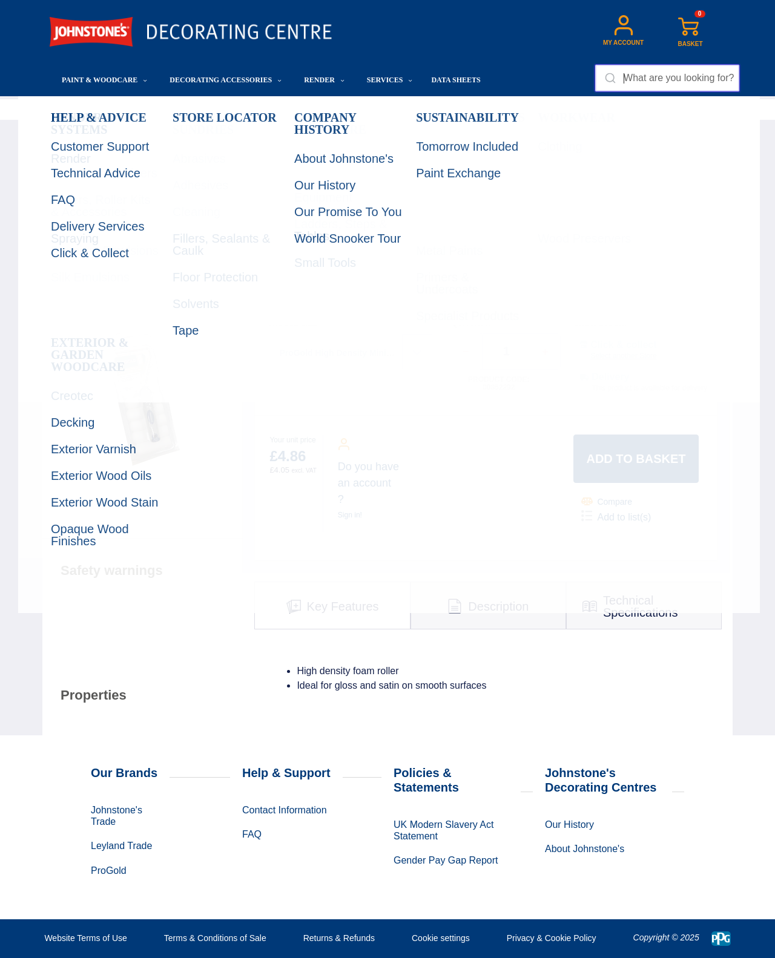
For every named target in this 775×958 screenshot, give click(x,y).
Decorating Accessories (226, 80)
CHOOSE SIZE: (293, 323)
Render (324, 80)
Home (61, 109)
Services (390, 80)
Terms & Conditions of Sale (215, 938)
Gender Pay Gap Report (446, 860)
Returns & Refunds (339, 938)
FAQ (252, 834)
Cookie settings (441, 938)
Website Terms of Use (85, 938)
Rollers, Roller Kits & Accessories (281, 109)
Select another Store (623, 356)
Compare (606, 501)
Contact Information (284, 810)
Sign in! (350, 515)
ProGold (109, 870)
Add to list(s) (616, 516)
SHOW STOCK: (600, 323)
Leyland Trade (121, 846)
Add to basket (635, 458)
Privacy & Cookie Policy (551, 938)
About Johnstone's (584, 849)
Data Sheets (455, 80)
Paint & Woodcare (104, 80)
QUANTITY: (471, 323)
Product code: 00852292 (498, 384)
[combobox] (667, 78)
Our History (569, 824)
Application (195, 109)
